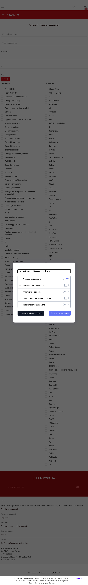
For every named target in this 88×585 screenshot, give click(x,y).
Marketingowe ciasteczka (33, 285)
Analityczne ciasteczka (32, 292)
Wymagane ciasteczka (32, 279)
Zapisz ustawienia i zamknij (30, 313)
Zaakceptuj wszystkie (60, 313)
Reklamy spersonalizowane (34, 305)
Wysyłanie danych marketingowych (37, 298)
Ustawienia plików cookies (34, 271)
